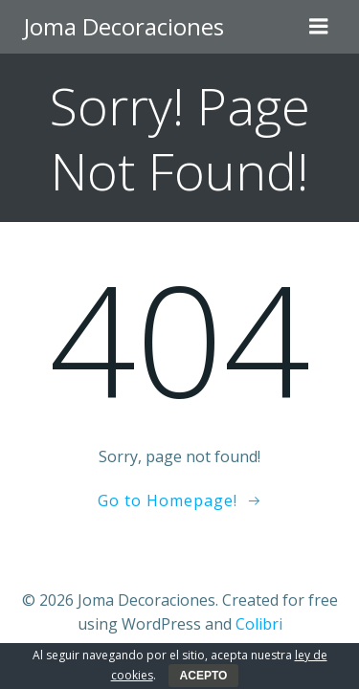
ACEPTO (204, 675)
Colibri (259, 623)
